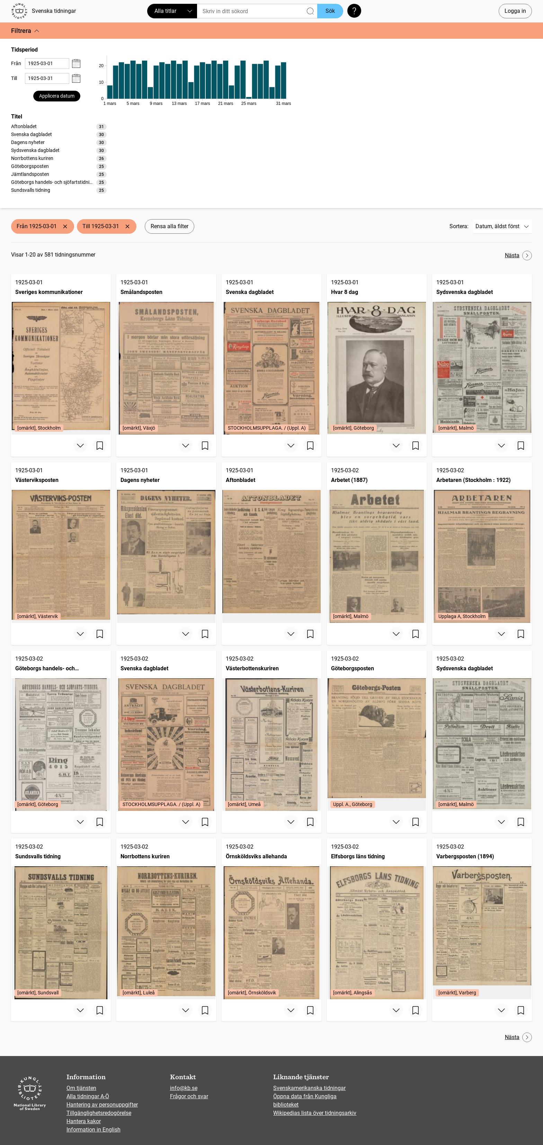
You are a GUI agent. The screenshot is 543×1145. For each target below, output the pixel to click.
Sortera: (459, 226)
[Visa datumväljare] (76, 63)
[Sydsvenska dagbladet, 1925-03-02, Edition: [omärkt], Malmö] (482, 731)
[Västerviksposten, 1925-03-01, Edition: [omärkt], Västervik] (61, 542)
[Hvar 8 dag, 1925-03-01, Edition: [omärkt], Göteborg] (377, 354)
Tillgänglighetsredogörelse (98, 1113)
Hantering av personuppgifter (102, 1104)
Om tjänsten (81, 1088)
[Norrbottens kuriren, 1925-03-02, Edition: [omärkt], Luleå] (166, 919)
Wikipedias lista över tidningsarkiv (314, 1113)
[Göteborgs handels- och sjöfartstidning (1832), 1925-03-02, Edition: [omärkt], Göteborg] (61, 731)
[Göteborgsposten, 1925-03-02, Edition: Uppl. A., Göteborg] (377, 731)
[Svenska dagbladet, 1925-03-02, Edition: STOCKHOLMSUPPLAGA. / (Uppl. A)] (166, 731)
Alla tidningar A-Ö (87, 1096)
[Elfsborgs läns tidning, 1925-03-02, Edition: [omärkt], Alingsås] (377, 919)
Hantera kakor (83, 1121)
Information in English (93, 1129)
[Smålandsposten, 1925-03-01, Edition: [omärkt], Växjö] (166, 354)
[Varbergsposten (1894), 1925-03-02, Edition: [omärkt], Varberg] (482, 919)
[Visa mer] (80, 446)
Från (16, 63)
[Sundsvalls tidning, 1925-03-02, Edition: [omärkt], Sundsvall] (61, 919)
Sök (330, 11)
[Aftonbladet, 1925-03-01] (271, 542)
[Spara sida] (100, 446)
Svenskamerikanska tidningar (309, 1088)
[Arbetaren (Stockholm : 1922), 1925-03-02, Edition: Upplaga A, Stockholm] (482, 542)
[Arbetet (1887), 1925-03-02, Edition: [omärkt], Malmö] (377, 542)
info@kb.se (183, 1088)
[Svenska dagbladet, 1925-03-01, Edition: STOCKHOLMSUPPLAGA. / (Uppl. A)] (271, 354)
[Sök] (257, 11)
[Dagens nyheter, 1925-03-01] (166, 542)
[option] (59, 126)
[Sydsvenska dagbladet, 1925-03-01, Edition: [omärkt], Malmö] (482, 354)
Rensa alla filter (169, 226)
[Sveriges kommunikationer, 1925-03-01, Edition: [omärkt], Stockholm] (61, 354)
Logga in (515, 11)
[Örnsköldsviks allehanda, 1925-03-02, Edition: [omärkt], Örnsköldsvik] (271, 919)
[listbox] (59, 158)
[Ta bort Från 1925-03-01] (65, 226)
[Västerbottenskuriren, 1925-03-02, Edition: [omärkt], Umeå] (271, 731)
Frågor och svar (189, 1096)
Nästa (518, 255)
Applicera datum (56, 96)
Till (14, 78)
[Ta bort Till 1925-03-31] (127, 226)
